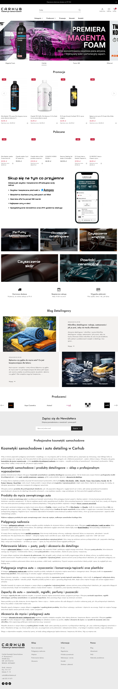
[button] (39, 18)
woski (20, 477)
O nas (63, 648)
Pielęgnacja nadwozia (38, 651)
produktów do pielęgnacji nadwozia (43, 461)
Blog (91, 648)
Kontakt (63, 661)
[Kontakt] (80, 18)
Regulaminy (64, 651)
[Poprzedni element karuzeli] (2, 405)
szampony (41, 477)
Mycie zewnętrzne (37, 648)
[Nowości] (72, 18)
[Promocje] (62, 18)
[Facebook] (3, 683)
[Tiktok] (9, 683)
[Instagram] (6, 683)
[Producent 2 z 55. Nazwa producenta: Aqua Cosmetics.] (30, 405)
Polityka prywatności (67, 654)
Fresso (88, 481)
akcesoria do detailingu (74, 477)
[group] (59, 41)
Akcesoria (34, 661)
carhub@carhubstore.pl (9, 675)
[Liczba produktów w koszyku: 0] (114, 10)
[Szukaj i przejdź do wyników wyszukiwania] (79, 10)
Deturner (10, 483)
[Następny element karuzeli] (115, 405)
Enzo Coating (96, 481)
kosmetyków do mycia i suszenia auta (13, 461)
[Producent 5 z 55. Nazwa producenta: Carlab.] (87, 405)
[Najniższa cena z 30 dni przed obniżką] (27, 123)
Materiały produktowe (97, 658)
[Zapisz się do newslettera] (53, 428)
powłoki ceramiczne (30, 477)
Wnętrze (34, 654)
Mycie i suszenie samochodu (86, 503)
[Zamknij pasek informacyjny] (116, 2)
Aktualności (94, 651)
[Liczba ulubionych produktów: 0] (109, 10)
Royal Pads (17, 483)
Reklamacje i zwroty (67, 658)
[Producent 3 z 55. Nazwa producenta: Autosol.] (49, 405)
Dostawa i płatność (67, 664)
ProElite (62, 481)
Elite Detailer (70, 481)
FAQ (91, 654)
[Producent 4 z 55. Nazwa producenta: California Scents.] (68, 405)
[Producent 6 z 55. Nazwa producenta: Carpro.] (107, 405)
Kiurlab (103, 481)
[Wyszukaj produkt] (60, 10)
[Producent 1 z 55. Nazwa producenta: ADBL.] (11, 405)
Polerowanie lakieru (37, 658)
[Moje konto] (102, 10)
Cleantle (82, 481)
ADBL (77, 481)
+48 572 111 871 (7, 679)
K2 (108, 481)
